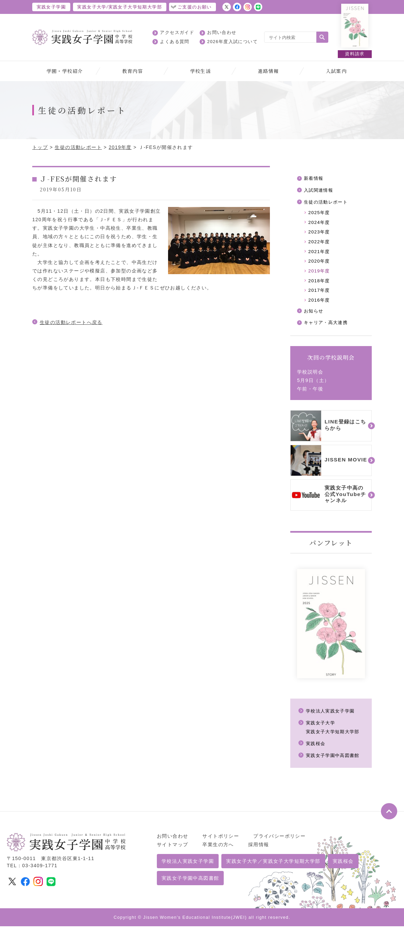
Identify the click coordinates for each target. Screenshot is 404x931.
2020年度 (319, 264)
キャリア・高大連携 (327, 327)
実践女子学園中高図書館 (334, 760)
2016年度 (319, 304)
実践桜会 (316, 748)
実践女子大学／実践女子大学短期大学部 (273, 866)
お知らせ (314, 315)
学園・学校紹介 (65, 71)
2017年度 (319, 294)
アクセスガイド (177, 32)
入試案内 (336, 71)
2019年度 (120, 147)
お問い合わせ (221, 32)
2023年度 (319, 233)
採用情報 (258, 849)
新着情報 (314, 178)
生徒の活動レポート (78, 147)
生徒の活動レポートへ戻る (71, 322)
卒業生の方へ (218, 849)
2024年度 (319, 224)
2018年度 (319, 284)
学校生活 (200, 71)
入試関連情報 (319, 190)
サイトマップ (172, 849)
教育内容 (132, 71)
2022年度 (319, 244)
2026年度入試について (232, 41)
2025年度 (319, 213)
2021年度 (319, 253)
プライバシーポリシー (279, 840)
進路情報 (268, 71)
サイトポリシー (220, 840)
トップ (40, 147)
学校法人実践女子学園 (332, 715)
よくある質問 (174, 41)
